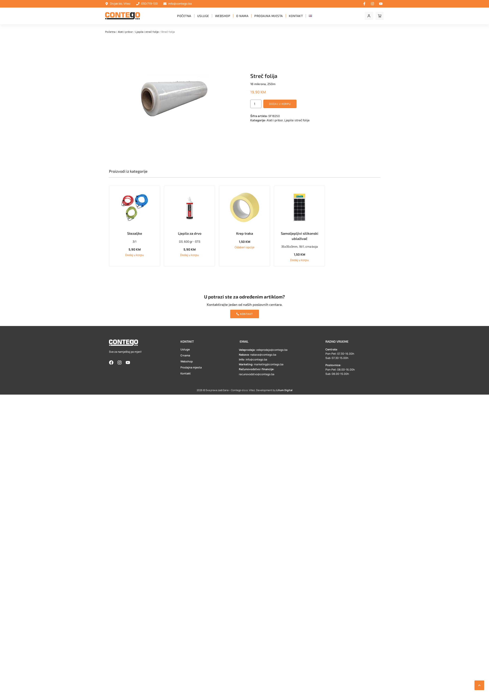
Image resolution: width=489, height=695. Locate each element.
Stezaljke (134, 233)
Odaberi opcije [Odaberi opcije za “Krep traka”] (244, 247)
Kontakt (296, 16)
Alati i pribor (125, 32)
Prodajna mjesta (268, 16)
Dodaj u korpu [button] (134, 255)
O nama (242, 16)
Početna (184, 16)
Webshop (222, 16)
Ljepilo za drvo (189, 233)
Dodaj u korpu (280, 103)
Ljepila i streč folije (147, 32)
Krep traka (244, 233)
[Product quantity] (256, 104)
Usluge (203, 16)
